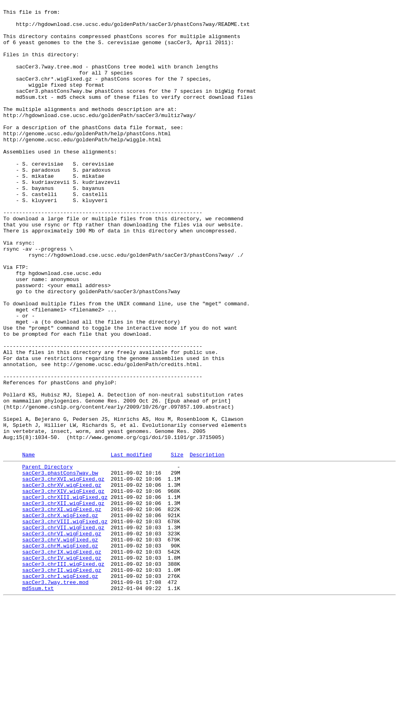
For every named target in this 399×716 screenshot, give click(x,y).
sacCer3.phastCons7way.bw (60, 565)
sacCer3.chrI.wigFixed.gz (60, 689)
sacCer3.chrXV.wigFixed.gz (61, 579)
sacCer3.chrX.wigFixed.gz (60, 616)
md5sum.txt (38, 703)
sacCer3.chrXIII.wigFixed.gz (65, 594)
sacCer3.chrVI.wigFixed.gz (61, 637)
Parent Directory (47, 557)
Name (28, 544)
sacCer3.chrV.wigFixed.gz (60, 645)
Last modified (131, 544)
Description (207, 544)
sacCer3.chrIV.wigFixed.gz (61, 667)
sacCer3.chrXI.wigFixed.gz (61, 608)
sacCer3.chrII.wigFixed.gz (61, 681)
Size (177, 544)
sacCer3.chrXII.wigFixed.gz (63, 601)
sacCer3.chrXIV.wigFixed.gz (63, 586)
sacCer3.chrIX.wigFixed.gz (61, 659)
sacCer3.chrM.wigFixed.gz (60, 652)
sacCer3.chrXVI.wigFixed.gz (63, 572)
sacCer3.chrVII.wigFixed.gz (63, 630)
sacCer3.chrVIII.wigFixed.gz (65, 623)
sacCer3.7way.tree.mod (55, 696)
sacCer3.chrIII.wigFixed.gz (63, 674)
